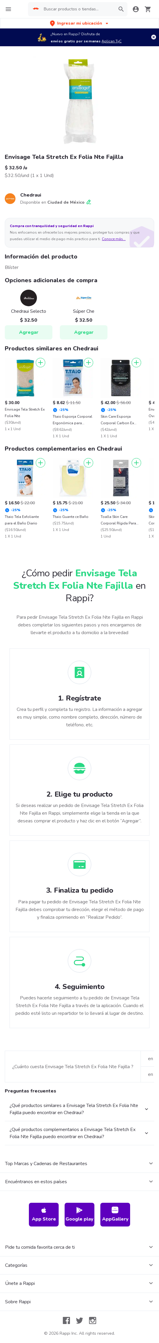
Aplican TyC (111, 41)
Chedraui (30, 195)
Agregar (28, 332)
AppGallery (115, 1214)
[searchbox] (77, 9)
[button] (79, 23)
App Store (44, 1214)
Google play (79, 1214)
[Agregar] (40, 362)
